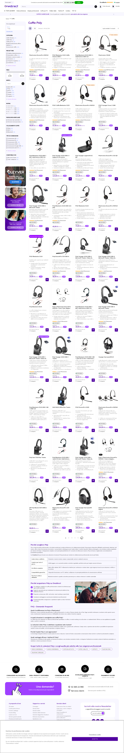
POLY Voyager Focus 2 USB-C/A (107, 106)
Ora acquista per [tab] (15, 26)
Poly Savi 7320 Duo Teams (37, 457)
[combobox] (59, 6)
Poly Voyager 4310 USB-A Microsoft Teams (107, 307)
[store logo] (11, 6)
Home (7, 18)
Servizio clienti (76, 691)
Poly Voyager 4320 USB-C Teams (60, 357)
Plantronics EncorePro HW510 (38, 55)
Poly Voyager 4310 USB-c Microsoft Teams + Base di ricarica (83, 458)
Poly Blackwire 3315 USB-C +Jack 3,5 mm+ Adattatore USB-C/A (60, 458)
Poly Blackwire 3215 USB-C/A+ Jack (61, 206)
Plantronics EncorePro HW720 (38, 105)
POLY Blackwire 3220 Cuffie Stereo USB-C (61, 55)
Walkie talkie (52, 11)
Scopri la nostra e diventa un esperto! (62, 14)
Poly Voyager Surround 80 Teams (83, 508)
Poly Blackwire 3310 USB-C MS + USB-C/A (38, 408)
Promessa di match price (15, 719)
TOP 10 (74, 11)
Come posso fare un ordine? (64, 706)
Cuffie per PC (44, 11)
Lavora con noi (13, 714)
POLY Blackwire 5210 (82, 206)
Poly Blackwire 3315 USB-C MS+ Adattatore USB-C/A (83, 307)
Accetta (95, 739)
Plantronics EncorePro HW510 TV (108, 206)
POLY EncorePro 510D (82, 407)
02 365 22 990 (76, 687)
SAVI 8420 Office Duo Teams (61, 407)
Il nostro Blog (12, 712)
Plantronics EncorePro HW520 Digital (108, 508)
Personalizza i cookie (95, 734)
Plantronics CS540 (104, 55)
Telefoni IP (61, 11)
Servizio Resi (36, 708)
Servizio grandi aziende (15, 717)
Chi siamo (11, 706)
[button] (37, 79)
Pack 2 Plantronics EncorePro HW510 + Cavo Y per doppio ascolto (61, 307)
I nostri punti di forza (14, 708)
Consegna (35, 706)
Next (113, 14)
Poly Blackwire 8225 (35, 306)
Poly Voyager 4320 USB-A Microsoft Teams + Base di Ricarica (107, 257)
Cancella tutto (9, 31)
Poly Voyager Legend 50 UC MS (84, 156)
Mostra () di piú (12, 65)
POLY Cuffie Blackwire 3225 (61, 105)
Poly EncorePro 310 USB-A (60, 256)
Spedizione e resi (37, 719)
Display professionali (33, 11)
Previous (10, 14)
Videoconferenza (21, 11)
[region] (62, 736)
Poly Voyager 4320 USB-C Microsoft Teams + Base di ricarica (37, 357)
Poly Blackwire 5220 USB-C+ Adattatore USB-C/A (84, 55)
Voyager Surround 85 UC (106, 357)
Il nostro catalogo (13, 710)
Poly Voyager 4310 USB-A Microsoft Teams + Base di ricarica (83, 257)
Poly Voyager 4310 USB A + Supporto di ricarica (61, 156)
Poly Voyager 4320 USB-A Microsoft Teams (37, 206)
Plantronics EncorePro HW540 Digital (108, 408)
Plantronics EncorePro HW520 (85, 105)
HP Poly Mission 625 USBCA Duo (38, 508)
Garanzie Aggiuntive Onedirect (41, 714)
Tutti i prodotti (10, 11)
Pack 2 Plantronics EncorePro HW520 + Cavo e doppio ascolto (108, 458)
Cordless (68, 11)
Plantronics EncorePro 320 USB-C (60, 508)
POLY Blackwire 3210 (35, 256)
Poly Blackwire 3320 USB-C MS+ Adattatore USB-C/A (37, 156)
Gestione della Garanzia (39, 712)
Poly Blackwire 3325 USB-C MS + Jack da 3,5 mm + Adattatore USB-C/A (85, 357)
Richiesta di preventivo (38, 717)
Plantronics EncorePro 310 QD (108, 155)
